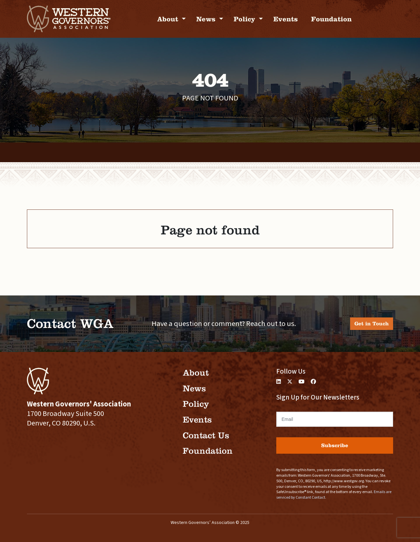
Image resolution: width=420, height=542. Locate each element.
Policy (245, 19)
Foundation (331, 19)
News (207, 19)
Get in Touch (371, 323)
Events (285, 19)
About (168, 19)
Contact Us (206, 435)
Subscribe (334, 445)
